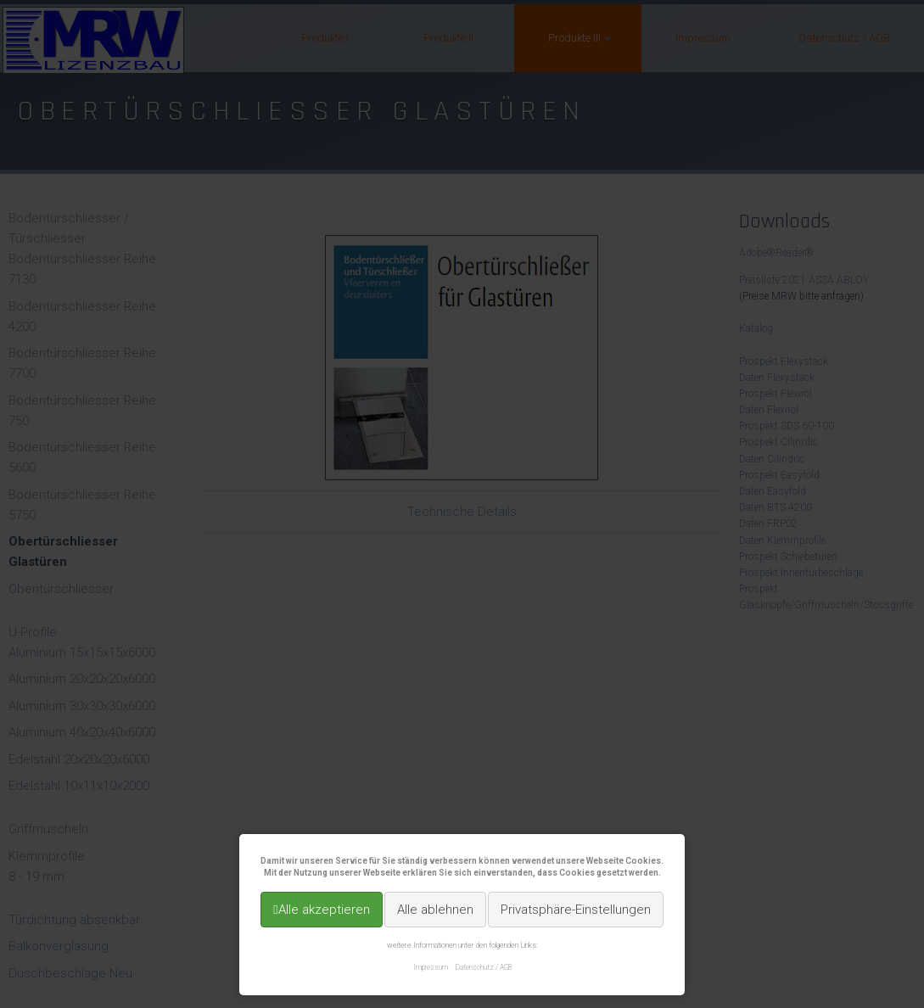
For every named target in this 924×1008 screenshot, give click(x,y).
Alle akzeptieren (324, 909)
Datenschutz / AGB (484, 967)
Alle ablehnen (435, 909)
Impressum (430, 967)
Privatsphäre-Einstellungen (576, 909)
